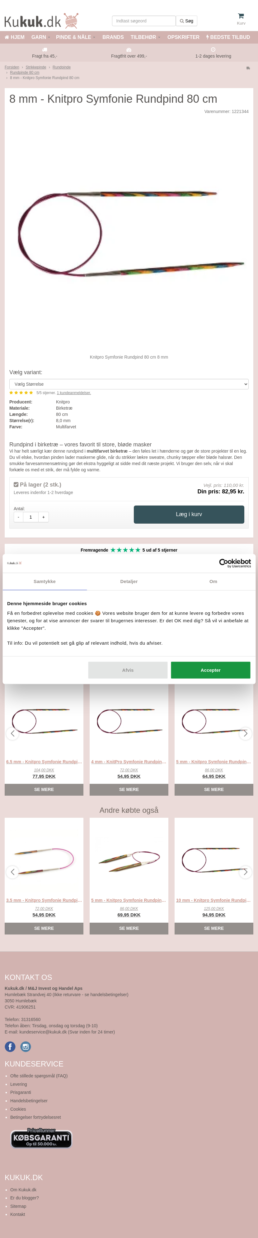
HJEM (15, 37)
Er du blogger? (24, 1197)
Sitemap (18, 1206)
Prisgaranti (20, 1092)
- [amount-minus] (18, 517)
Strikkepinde (36, 67)
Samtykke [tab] (45, 581)
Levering (18, 1084)
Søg (186, 20)
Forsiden (12, 67)
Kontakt (17, 1214)
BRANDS (112, 37)
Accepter (211, 670)
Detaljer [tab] (129, 581)
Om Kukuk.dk (23, 1189)
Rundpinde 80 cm (24, 72)
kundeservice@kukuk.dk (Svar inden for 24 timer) (67, 1031)
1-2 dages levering (213, 56)
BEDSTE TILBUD (228, 37)
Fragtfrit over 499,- (129, 56)
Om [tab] (213, 581)
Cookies (18, 1109)
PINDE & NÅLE (73, 37)
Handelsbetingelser (29, 1100)
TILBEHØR (143, 37)
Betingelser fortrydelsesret (35, 1117)
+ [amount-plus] (43, 517)
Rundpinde (62, 67)
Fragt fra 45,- (44, 56)
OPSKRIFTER (183, 37)
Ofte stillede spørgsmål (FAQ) (39, 1075)
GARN (38, 37)
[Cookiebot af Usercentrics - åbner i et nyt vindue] (223, 563)
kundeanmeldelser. (74, 393)
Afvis (128, 670)
